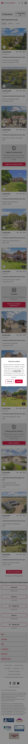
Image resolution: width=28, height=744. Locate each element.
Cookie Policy (17, 371)
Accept (19, 381)
